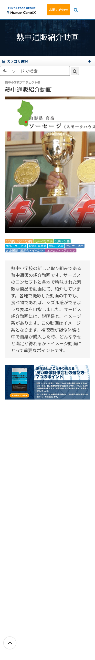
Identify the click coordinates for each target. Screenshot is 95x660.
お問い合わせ (58, 9)
